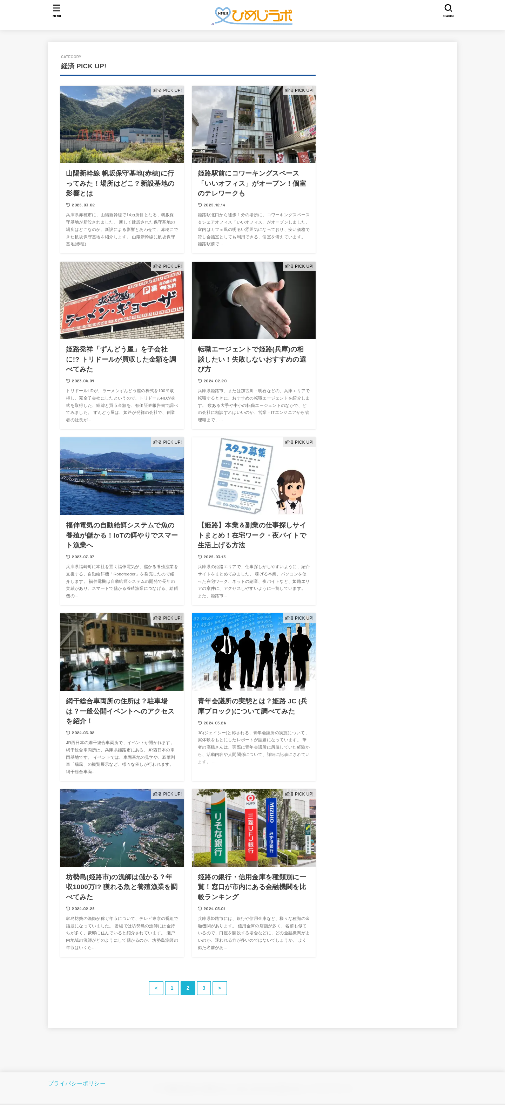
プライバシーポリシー (77, 1083)
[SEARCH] (448, 11)
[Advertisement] (416, 122)
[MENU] (56, 11)
